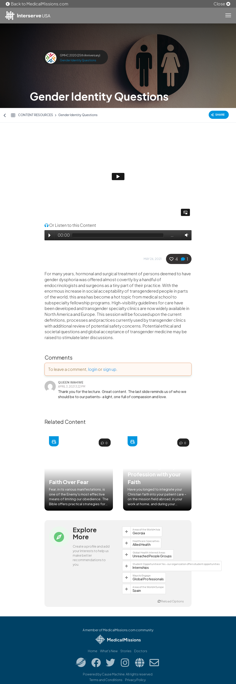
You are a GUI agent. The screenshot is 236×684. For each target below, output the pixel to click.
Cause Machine (113, 674)
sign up (109, 369)
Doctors (140, 651)
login (92, 369)
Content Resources (35, 115)
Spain (137, 590)
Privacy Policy (135, 680)
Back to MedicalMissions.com (36, 3)
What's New (109, 651)
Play (50, 235)
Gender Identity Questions (78, 60)
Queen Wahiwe (71, 382)
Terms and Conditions (105, 680)
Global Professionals (148, 579)
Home (92, 651)
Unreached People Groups (152, 556)
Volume (185, 235)
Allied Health (142, 544)
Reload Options (171, 601)
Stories (125, 651)
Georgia (139, 533)
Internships (141, 567)
